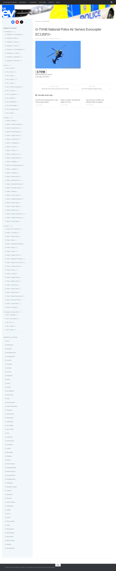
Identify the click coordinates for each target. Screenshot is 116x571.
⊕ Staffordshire (8, 506)
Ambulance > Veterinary (13, 60)
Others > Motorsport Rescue (14, 184)
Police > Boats (10, 240)
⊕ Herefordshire (9, 414)
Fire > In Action (11, 90)
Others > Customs (11, 146)
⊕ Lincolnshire (8, 444)
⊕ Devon (7, 379)
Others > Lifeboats (11, 169)
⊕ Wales (7, 525)
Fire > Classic (10, 79)
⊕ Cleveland (8, 364)
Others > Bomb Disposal (13, 131)
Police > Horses (11, 270)
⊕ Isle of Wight (8, 425)
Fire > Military (10, 98)
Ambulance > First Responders (15, 49)
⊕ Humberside (8, 421)
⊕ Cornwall (7, 368)
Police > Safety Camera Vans (14, 296)
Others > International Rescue (15, 165)
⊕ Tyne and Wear (9, 521)
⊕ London (7, 448)
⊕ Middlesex (8, 456)
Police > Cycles (11, 251)
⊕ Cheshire (7, 360)
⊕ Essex (7, 398)
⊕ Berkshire (8, 348)
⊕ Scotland (7, 490)
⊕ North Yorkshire (9, 463)
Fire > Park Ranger (12, 105)
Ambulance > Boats (12, 38)
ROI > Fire (9, 322)
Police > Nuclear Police (13, 288)
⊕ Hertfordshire (9, 418)
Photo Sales (42, 2)
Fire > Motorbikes (11, 101)
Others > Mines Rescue (13, 176)
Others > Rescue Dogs (13, 202)
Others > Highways (12, 161)
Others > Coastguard (12, 143)
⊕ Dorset (7, 383)
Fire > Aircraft (10, 68)
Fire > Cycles (10, 83)
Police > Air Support (42, 21)
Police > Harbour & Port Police (15, 262)
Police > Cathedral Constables (15, 243)
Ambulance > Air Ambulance (14, 34)
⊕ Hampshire (8, 410)
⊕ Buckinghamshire (10, 352)
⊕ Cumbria (7, 371)
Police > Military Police (13, 281)
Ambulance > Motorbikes (13, 57)
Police (7, 226)
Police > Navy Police (12, 285)
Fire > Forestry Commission (14, 87)
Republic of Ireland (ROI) (11, 312)
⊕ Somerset (8, 498)
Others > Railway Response (14, 199)
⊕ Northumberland (9, 475)
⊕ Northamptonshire (10, 467)
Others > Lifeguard (12, 172)
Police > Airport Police (12, 236)
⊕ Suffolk (7, 510)
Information (22, 2)
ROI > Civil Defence (12, 318)
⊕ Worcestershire (9, 548)
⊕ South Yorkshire (9, 502)
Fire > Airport (10, 72)
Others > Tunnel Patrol (13, 221)
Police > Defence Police (13, 255)
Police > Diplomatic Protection (15, 258)
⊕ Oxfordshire (8, 483)
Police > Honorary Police (13, 266)
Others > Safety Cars (12, 210)
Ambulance (8, 31)
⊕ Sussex (7, 517)
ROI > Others (10, 330)
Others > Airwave (11, 120)
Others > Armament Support (14, 124)
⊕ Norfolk (7, 460)
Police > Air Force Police (13, 229)
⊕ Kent (6, 433)
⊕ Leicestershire (9, 440)
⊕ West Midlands (9, 532)
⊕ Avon (6, 341)
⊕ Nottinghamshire (9, 479)
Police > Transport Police (13, 300)
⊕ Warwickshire (9, 529)
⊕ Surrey (7, 513)
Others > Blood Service (13, 128)
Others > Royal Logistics (13, 206)
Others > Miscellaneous (13, 180)
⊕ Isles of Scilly (9, 429)
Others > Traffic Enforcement (14, 217)
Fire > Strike (10, 113)
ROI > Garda (10, 326)
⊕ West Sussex (9, 536)
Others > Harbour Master (13, 158)
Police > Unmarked (12, 307)
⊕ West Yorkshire (9, 540)
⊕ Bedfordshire (8, 345)
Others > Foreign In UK (13, 154)
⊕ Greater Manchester (10, 406)
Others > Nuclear (11, 191)
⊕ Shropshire (8, 494)
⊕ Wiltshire (7, 544)
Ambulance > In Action (13, 53)
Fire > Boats (10, 75)
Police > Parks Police (12, 292)
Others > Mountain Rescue (14, 187)
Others (7, 117)
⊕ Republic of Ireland (10, 487)
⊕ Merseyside (8, 452)
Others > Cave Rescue (13, 139)
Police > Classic (11, 247)
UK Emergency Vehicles (10, 2)
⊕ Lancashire (8, 437)
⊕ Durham (7, 387)
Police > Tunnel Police (12, 303)
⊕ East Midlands (9, 391)
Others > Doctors (11, 150)
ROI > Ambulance (11, 315)
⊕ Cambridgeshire (9, 356)
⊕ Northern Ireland (9, 471)
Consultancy (32, 2)
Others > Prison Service (13, 195)
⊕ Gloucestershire (9, 402)
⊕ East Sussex (8, 394)
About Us (51, 2)
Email (57, 2)
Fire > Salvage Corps (12, 109)
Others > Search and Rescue (14, 214)
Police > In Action (11, 273)
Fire (6, 65)
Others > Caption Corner (13, 135)
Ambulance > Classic (12, 42)
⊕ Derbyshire (8, 375)
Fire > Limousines (11, 94)
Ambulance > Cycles (12, 45)
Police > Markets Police (13, 277)
